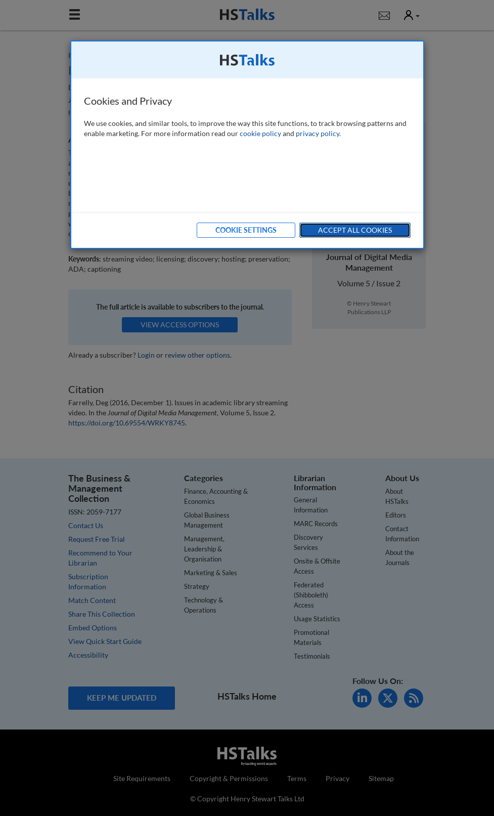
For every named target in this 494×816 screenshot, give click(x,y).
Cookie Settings (246, 230)
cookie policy (260, 133)
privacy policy (317, 133)
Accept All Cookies (355, 230)
